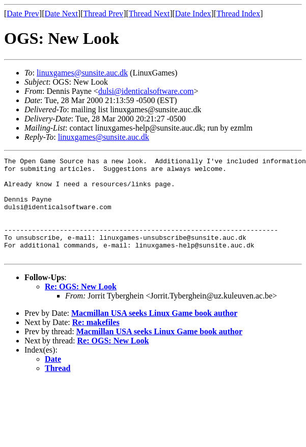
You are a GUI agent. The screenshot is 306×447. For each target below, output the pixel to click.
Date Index (193, 13)
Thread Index (238, 13)
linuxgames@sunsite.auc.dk (82, 72)
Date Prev (23, 13)
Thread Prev (103, 13)
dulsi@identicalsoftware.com (146, 91)
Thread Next (149, 13)
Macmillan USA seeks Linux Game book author (154, 333)
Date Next (61, 13)
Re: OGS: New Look (81, 306)
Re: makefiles (96, 342)
